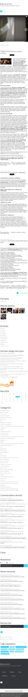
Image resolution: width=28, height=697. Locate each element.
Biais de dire (3, 419)
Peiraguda (2, 485)
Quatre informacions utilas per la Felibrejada (12, 172)
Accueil (4, 672)
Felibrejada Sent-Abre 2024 (6, 445)
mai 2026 (2, 328)
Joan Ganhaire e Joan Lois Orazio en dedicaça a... (11, 598)
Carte (3, 552)
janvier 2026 (3, 335)
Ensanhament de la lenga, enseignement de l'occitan (12, 436)
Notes (19, 672)
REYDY (1, 499)
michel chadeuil (4, 651)
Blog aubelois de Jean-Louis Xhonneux (13, 361)
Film (1, 447)
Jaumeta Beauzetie (4, 452)
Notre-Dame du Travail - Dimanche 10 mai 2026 (10, 363)
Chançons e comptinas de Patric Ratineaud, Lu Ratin (12, 426)
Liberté (20, 366)
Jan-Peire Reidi (3, 450)
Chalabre (16, 377)
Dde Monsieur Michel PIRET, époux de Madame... (11, 360)
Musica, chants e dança (5, 164)
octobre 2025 (3, 340)
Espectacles (3, 440)
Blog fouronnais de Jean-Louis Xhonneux (11, 355)
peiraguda (12, 647)
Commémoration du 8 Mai (6, 377)
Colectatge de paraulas (5, 431)
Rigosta (2, 542)
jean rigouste (12, 649)
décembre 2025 (3, 337)
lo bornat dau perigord (20, 288)
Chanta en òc (3, 428)
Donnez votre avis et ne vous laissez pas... (9, 355)
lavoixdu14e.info (4, 365)
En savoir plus (17, 696)
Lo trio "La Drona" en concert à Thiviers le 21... (13, 504)
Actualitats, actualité (20, 162)
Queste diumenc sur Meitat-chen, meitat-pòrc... (10, 575)
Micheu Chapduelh (4, 471)
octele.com (2, 480)
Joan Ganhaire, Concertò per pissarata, (9, 457)
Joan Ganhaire (3, 455)
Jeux (1, 454)
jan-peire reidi (4, 649)
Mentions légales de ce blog (18, 691)
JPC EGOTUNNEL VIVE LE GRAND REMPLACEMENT (11, 368)
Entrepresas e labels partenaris (7, 438)
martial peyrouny (20, 649)
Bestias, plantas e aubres (6, 417)
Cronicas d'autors (4, 433)
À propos (12, 672)
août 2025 (2, 344)
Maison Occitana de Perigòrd (6, 469)
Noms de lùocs (3, 478)
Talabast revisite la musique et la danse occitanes (11, 52)
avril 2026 (2, 330)
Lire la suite (2, 301)
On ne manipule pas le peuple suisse (8, 366)
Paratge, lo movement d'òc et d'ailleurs (9, 483)
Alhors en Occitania (4, 412)
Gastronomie (3, 448)
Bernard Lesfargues (4, 415)
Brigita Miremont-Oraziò (5, 422)
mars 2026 (2, 332)
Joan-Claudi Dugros (4, 459)
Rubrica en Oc (6, 4)
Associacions (3, 287)
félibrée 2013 (22, 164)
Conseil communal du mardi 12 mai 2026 (9, 358)
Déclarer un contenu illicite (9, 691)
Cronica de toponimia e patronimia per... (14, 499)
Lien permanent (4, 162)
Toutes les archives (4, 346)
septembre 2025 (4, 342)
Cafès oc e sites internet (5, 424)
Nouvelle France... (4, 353)
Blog (1, 421)
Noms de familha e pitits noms (7, 476)
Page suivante (24, 293)
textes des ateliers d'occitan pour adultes (9, 490)
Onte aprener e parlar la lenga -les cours (9, 481)
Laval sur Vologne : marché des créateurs (9, 374)
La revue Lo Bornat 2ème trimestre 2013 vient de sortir (13, 241)
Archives (13, 676)
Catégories (4, 676)
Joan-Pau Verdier (4, 462)
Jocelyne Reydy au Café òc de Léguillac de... (10, 612)
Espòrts (2, 441)
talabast (17, 164)
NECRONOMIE (3, 369)
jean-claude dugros (21, 647)
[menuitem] (4, 672)
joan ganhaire (4, 647)
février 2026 (3, 333)
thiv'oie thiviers (3, 165)
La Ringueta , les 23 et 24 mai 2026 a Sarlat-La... (10, 584)
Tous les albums (3, 321)
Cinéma (2, 429)
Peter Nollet (3, 509)
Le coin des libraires (4, 466)
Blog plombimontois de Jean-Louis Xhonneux (11, 358)
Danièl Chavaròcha (4, 435)
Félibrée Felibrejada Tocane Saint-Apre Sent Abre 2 (11, 443)
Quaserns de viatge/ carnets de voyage (9, 488)
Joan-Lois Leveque (4, 461)
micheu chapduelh (19, 651)
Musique (2, 474)
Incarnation (12, 353)
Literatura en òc (10, 287)
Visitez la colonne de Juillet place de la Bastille (10, 371)
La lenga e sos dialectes (5, 464)
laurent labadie (5, 653)
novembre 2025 (3, 338)
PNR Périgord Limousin (5, 487)
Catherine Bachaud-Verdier (6, 514)
